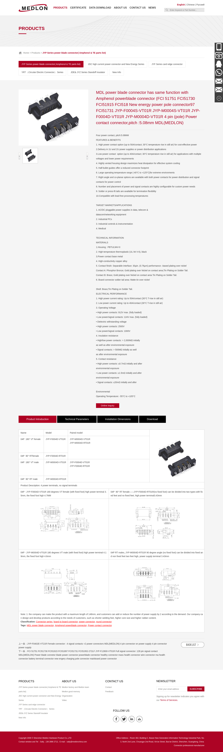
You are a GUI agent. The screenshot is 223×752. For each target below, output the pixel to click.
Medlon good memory (71, 691)
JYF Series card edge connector (167, 64)
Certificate (78, 7)
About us (120, 7)
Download (152, 419)
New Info (116, 72)
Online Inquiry (107, 405)
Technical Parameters (77, 419)
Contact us (138, 7)
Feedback (109, 691)
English (181, 4)
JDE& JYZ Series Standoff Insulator (88, 72)
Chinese (191, 4)
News (152, 7)
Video (64, 700)
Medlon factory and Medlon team (75, 687)
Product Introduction (37, 419)
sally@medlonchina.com (77, 742)
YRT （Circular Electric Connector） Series (42, 72)
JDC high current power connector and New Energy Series (116, 64)
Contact (108, 687)
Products (60, 7)
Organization (67, 696)
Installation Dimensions (118, 419)
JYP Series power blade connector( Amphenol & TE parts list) (51, 64)
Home (26, 53)
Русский (200, 4)
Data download (100, 7)
